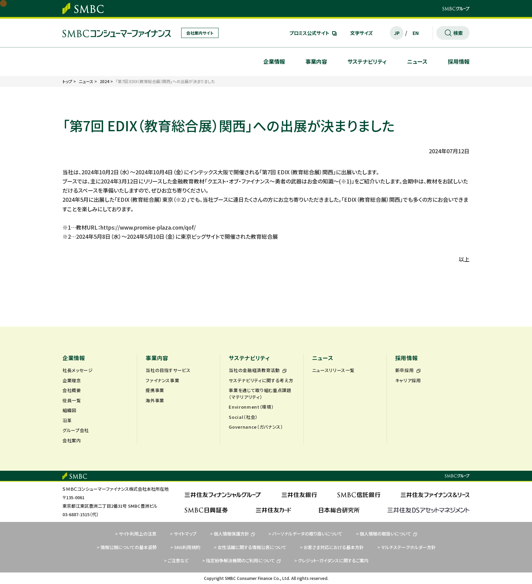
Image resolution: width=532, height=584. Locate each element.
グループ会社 (75, 430)
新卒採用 (407, 370)
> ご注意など (176, 560)
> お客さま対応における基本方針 (332, 547)
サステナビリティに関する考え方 (261, 380)
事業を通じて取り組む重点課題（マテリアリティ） (260, 393)
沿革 (67, 420)
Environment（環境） (251, 407)
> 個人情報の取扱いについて (386, 533)
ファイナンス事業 (162, 380)
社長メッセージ (77, 370)
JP (397, 33)
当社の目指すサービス (168, 370)
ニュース (417, 61)
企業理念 (71, 380)
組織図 (69, 410)
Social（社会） (243, 417)
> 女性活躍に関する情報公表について (250, 547)
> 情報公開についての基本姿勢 (127, 547)
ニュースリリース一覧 (333, 370)
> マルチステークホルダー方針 (406, 547)
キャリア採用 (408, 380)
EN (416, 33)
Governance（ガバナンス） (256, 427)
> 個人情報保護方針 (232, 533)
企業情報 (274, 61)
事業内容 (316, 61)
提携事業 (155, 390)
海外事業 (155, 400)
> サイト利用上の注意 (135, 533)
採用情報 (459, 61)
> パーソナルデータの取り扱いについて (305, 533)
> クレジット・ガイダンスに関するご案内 (331, 560)
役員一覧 (71, 400)
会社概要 (71, 390)
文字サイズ (361, 33)
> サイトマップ (183, 533)
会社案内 (71, 440)
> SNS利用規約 (185, 547)
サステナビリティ (367, 61)
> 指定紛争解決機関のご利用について (241, 560)
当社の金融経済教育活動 (257, 370)
